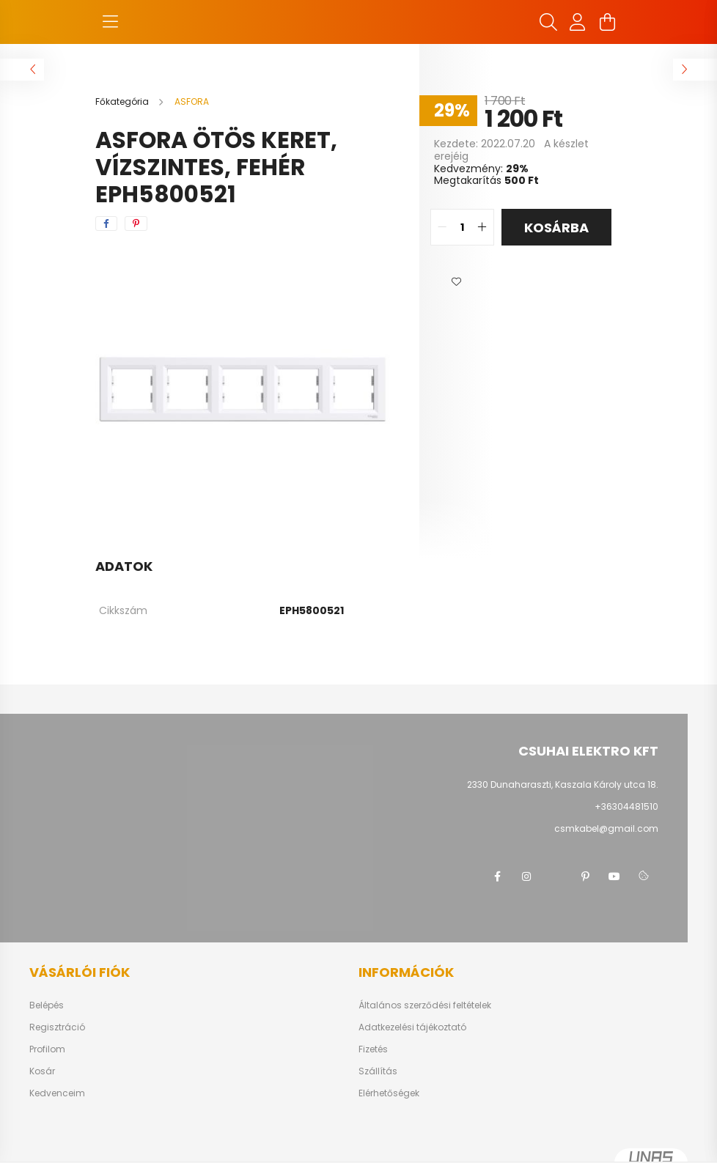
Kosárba (556, 227)
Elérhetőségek (388, 1093)
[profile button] (577, 22)
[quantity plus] (482, 227)
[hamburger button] (110, 22)
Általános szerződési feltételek (424, 1005)
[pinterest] (136, 223)
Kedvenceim (57, 1093)
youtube (614, 876)
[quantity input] (462, 227)
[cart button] (607, 22)
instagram (526, 876)
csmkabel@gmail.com (606, 828)
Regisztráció (57, 1027)
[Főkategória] (123, 101)
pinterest (585, 876)
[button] (456, 282)
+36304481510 (626, 806)
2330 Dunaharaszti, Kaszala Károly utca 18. (562, 784)
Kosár (42, 1071)
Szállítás (377, 1071)
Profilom (47, 1049)
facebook (497, 876)
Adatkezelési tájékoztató (412, 1027)
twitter (555, 876)
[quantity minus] (442, 227)
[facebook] (106, 223)
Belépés (46, 1005)
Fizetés (373, 1049)
